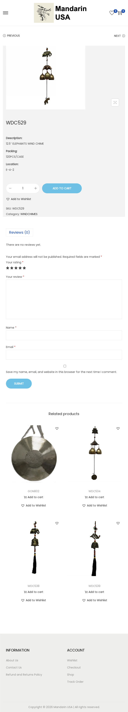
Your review (15, 277)
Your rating (14, 262)
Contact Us (14, 667)
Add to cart (62, 188)
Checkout (74, 667)
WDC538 (33, 586)
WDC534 (95, 491)
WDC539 (94, 586)
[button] (18, 199)
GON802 (33, 491)
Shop (70, 675)
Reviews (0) (19, 232)
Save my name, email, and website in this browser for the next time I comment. (61, 372)
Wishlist (72, 660)
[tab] (64, 232)
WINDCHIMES (29, 214)
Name (11, 328)
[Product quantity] (22, 188)
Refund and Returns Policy (24, 675)
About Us (12, 660)
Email (10, 347)
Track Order (75, 682)
